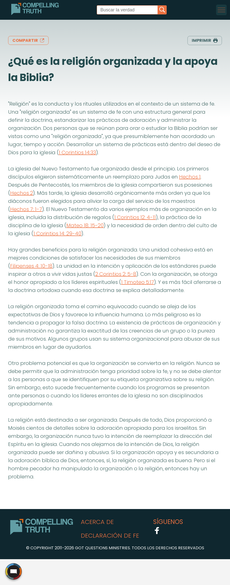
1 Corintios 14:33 (77, 152)
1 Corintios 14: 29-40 (57, 233)
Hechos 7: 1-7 (26, 209)
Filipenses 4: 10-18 (31, 265)
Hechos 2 (21, 193)
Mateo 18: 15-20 (85, 225)
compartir (28, 40)
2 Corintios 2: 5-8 (115, 274)
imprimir (205, 40)
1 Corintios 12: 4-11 (135, 217)
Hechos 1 (190, 176)
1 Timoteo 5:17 (137, 282)
